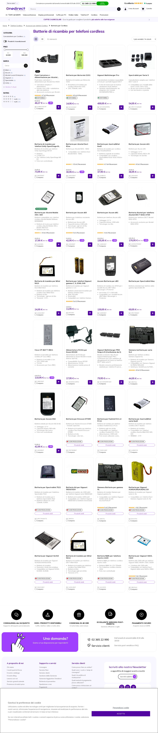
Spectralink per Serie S (139, 75)
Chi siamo (10, 667)
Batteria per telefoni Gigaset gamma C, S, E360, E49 (79, 282)
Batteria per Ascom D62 (45, 419)
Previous (9, 19)
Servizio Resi (43, 670)
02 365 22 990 (98, 639)
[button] (45, 109)
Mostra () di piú (10, 87)
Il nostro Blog (11, 676)
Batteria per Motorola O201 (78, 75)
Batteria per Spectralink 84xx (142, 281)
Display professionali (46, 15)
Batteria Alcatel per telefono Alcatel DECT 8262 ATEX (141, 214)
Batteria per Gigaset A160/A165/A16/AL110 (139, 488)
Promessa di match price (15, 684)
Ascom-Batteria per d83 (107, 281)
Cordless (94, 15)
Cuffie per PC (61, 15)
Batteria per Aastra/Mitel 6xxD (108, 145)
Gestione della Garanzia (48, 676)
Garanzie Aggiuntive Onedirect (50, 679)
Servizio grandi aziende (15, 681)
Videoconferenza (29, 15)
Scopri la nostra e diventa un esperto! (79, 19)
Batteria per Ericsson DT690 (78, 419)
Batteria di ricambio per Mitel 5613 (47, 282)
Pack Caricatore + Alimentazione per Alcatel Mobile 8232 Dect (46, 76)
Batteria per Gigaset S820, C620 (140, 557)
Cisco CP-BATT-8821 (44, 350)
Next (149, 19)
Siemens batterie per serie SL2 (140, 351)
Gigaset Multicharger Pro (108, 75)
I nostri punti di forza (14, 670)
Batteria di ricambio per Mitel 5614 (78, 557)
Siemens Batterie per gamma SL (110, 488)
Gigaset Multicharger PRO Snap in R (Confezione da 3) (109, 351)
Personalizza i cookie (121, 708)
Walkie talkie (73, 15)
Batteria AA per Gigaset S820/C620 (76, 488)
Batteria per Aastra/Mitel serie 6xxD (140, 420)
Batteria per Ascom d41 (139, 144)
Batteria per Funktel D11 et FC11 (109, 420)
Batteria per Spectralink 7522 (48, 487)
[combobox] (75, 9)
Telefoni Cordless (16, 26)
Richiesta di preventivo (47, 681)
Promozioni (104, 15)
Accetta (121, 714)
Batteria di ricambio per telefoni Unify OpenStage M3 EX (47, 145)
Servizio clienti (98, 645)
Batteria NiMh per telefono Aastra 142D (109, 557)
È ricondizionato (5, 41)
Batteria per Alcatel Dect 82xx (77, 145)
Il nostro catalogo (13, 673)
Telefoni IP (85, 15)
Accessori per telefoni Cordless (37, 26)
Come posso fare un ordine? (82, 667)
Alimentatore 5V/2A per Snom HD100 (76, 351)
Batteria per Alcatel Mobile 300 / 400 (46, 214)
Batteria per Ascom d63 (76, 213)
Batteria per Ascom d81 (107, 213)
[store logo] (16, 9)
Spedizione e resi (45, 684)
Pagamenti (43, 687)
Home (5, 26)
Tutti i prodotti (14, 15)
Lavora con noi (12, 679)
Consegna (43, 667)
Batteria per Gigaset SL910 (47, 556)
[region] (79, 710)
